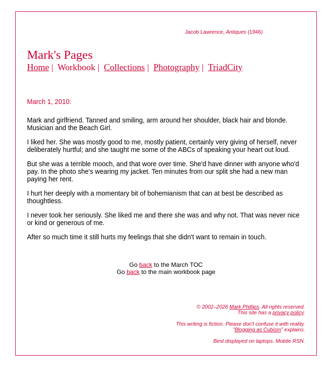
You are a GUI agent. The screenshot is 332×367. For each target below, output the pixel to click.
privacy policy (288, 312)
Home (38, 67)
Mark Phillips (244, 307)
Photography (177, 67)
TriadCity (225, 67)
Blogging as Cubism (258, 329)
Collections (124, 67)
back (145, 264)
